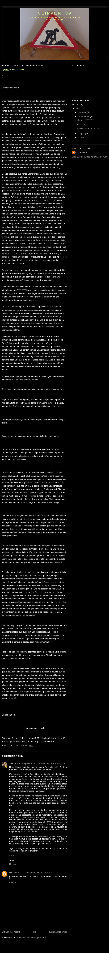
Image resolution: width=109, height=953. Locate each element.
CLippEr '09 (55, 13)
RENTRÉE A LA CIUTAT (88, 128)
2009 (78, 108)
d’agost (81, 133)
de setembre (84, 116)
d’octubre (82, 112)
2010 (78, 104)
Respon (13, 864)
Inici (34, 932)
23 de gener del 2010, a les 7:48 (39, 872)
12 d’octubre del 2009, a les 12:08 (49, 763)
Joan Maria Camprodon (21, 763)
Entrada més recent (11, 932)
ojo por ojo (82, 124)
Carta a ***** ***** (85, 120)
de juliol (82, 137)
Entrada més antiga (58, 932)
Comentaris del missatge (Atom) (31, 937)
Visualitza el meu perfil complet (89, 157)
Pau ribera (14, 872)
